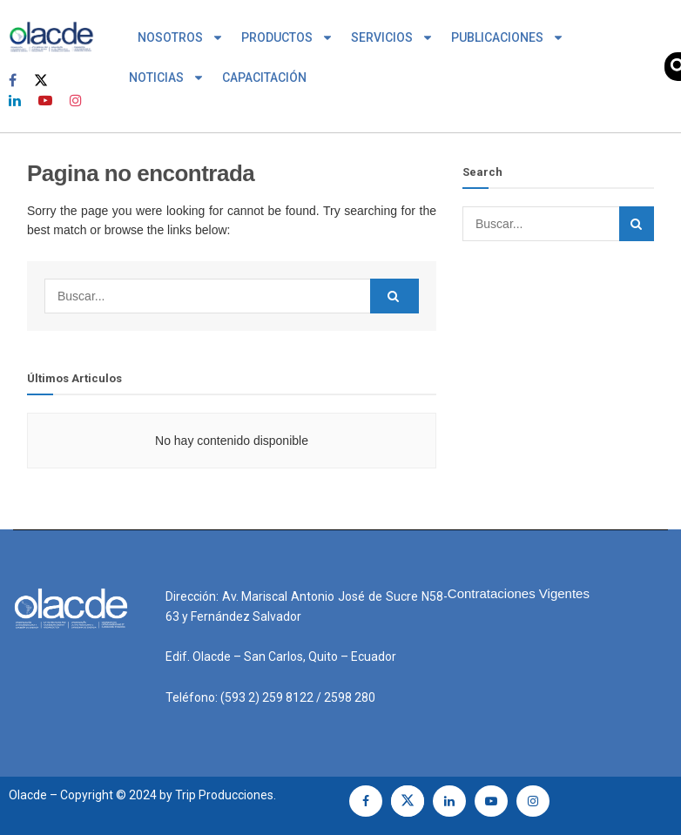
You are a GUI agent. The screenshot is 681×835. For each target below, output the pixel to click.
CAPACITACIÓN (264, 77)
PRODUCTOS (287, 37)
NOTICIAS (167, 77)
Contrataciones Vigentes (519, 593)
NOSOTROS (181, 37)
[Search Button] (394, 296)
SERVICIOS (392, 37)
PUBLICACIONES (507, 37)
